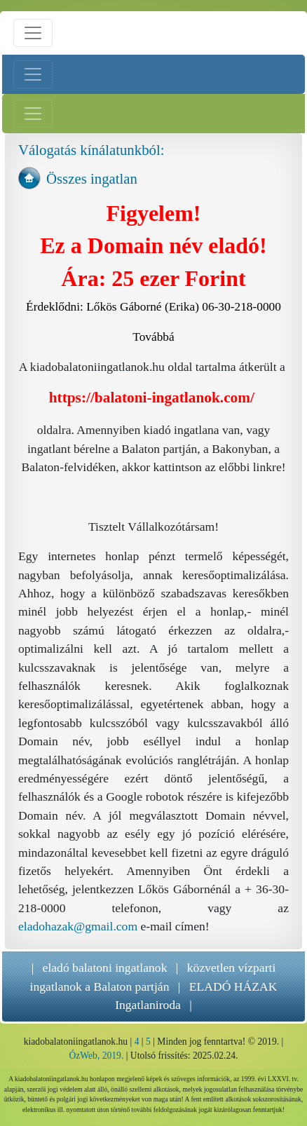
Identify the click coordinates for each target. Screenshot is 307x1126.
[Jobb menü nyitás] (33, 114)
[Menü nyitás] (33, 33)
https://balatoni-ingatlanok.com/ (151, 397)
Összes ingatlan (91, 178)
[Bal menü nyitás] (33, 74)
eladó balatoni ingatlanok (105, 968)
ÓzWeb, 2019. (96, 1055)
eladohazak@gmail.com (77, 926)
